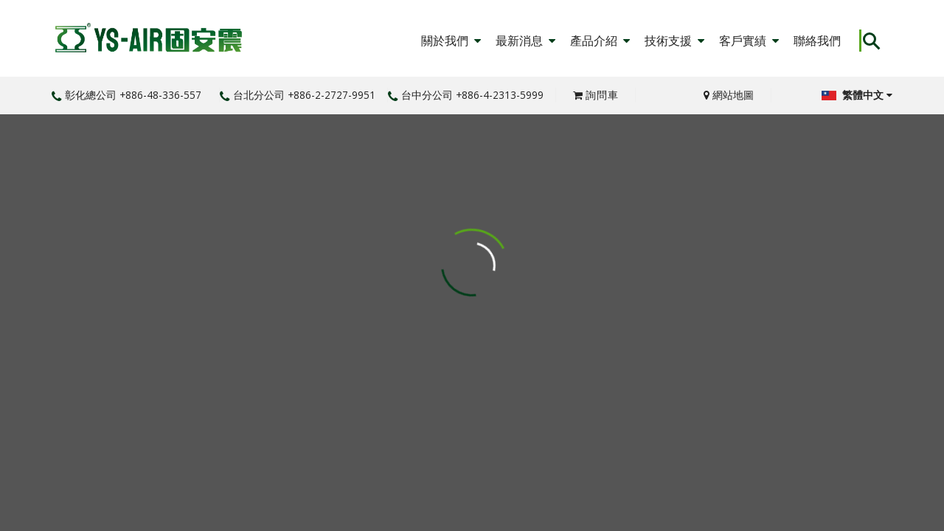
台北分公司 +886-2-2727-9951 (297, 95)
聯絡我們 (817, 40)
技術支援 (674, 40)
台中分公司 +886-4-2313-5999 (466, 95)
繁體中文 (857, 95)
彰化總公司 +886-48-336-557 (126, 95)
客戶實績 (749, 40)
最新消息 (525, 40)
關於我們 (451, 40)
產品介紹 (600, 40)
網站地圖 (729, 95)
